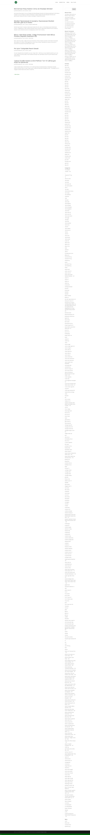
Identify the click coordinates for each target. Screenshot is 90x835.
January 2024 (67, 108)
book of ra (67, 330)
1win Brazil (67, 182)
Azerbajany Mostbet (68, 286)
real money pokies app (69, 622)
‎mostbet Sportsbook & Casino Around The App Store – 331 (70, 815)
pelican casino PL (68, 590)
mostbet (66, 505)
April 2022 (66, 140)
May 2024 (66, 102)
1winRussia (67, 196)
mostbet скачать (68, 550)
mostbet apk (67, 507)
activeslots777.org (68, 258)
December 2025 (68, 72)
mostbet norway (68, 536)
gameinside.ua (67, 419)
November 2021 (68, 149)
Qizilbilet (66, 616)
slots (66, 644)
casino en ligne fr (68, 347)
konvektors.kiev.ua (68, 463)
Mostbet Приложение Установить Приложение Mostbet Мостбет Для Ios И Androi (34, 22)
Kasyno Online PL (68, 451)
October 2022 (67, 129)
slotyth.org (67, 747)
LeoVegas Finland (68, 470)
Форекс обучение (68, 808)
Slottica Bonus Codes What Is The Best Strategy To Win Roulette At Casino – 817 (70, 678)
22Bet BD (66, 249)
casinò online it (67, 355)
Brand (66, 337)
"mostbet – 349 (68, 171)
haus (66, 435)
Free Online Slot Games (69, 22)
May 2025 (66, 85)
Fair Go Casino (67, 399)
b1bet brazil (67, 290)
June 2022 (66, 136)
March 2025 (67, 88)
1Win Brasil (31, 64)
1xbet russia (67, 235)
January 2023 (67, 124)
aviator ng (67, 283)
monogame (67, 502)
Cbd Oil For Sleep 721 (69, 368)
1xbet (66, 198)
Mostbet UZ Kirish (68, 546)
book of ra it (67, 331)
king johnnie (67, 461)
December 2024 (68, 93)
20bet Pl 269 (67, 242)
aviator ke (66, 279)
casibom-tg (67, 340)
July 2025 (66, 81)
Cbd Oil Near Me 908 (69, 370)
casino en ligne (67, 344)
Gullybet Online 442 (68, 433)
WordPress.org (67, 826)
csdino (66, 393)
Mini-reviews (67, 489)
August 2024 (67, 99)
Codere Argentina (68, 376)
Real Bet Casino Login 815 (70, 620)
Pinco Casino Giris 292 (69, 604)
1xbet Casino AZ (68, 212)
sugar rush (67, 757)
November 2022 (68, 127)
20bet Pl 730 (67, 246)
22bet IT (66, 251)
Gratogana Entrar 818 (69, 428)
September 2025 (68, 77)
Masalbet (66, 482)
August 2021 (67, 154)
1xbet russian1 (67, 239)
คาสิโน (66, 811)
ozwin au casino (68, 567)
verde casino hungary (69, 769)
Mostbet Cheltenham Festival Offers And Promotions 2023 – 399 (70, 520)
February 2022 (67, 143)
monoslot (66, 503)
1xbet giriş (67, 219)
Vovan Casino (67, 774)
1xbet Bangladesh (68, 208)
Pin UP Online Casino (69, 599)
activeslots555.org (68, 256)
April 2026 (66, 65)
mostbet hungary (68, 527)
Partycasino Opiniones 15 (69, 586)
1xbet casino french (68, 216)
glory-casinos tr (68, 421)
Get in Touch (73, 2)
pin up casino (67, 595)
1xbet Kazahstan (68, 223)
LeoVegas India (67, 471)
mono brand (67, 493)
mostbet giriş (67, 523)
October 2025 (67, 76)
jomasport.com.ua (68, 446)
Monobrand (67, 498)
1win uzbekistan (68, 194)
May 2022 (66, 138)
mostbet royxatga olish (69, 539)
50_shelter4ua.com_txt (69, 253)
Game (66, 418)
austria (66, 262)
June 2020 (66, 159)
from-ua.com (67, 414)
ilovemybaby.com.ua (68, 438)
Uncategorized (67, 762)
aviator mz (67, 281)
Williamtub (67, 33)
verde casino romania (69, 773)
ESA (65, 397)
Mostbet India (67, 530)
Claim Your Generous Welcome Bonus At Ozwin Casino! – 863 (70, 374)
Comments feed (68, 824)
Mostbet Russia (68, 541)
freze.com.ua (67, 412)
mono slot (67, 495)
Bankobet (66, 292)
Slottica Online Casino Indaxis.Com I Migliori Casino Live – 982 (70, 738)
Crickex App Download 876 (70, 390)
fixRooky (66, 56)
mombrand (67, 491)
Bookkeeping (67, 333)
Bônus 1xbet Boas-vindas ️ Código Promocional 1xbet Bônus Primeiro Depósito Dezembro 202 (34, 35)
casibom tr (67, 339)
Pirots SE (66, 607)
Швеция (66, 810)
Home (56, 2)
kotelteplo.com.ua (68, 464)
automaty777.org (68, 264)
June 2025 (66, 83)
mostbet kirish (67, 534)
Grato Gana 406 (68, 423)
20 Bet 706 (67, 240)
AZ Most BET (67, 284)
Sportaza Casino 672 (68, 752)
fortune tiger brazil (68, 410)
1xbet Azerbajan (68, 205)
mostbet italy (67, 532)
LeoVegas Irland (68, 473)
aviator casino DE (68, 271)
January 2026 (67, 70)
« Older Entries (16, 74)
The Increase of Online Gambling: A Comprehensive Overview (70, 19)
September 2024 (68, 97)
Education (66, 395)
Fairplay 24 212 (67, 401)
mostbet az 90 (67, 509)
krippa (66, 466)
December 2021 (68, 147)
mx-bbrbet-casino (68, 557)
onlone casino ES (68, 565)
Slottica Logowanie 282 (69, 723)
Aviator (66, 267)
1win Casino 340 (68, 184)
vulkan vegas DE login (69, 778)
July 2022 (66, 134)
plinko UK (66, 613)
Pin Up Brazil (67, 593)
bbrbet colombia (68, 295)
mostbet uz (67, 544)
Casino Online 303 (68, 351)
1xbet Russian (67, 237)
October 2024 (67, 95)
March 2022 (67, 141)
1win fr (66, 187)
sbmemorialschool (18, 10)
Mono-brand (67, 496)
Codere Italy (67, 378)
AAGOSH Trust (62, 2)
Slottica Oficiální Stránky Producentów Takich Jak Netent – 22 (69, 730)
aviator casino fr (68, 272)
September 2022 (68, 131)
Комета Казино (68, 799)
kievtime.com (67, 459)
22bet (66, 248)
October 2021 (67, 150)
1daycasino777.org (68, 175)
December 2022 (68, 125)
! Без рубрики (67, 169)
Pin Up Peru (67, 600)
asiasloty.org (67, 260)
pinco (66, 602)
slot (65, 642)
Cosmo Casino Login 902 (69, 386)
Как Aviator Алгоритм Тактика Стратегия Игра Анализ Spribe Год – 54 (69, 796)
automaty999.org (68, 265)
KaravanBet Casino (68, 449)
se (65, 640)
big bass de (67, 318)
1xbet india (67, 221)
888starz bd (67, 255)
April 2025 (66, 86)
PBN (66, 588)
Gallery (68, 2)
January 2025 (67, 92)
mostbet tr (67, 543)
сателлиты (67, 803)
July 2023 (66, 113)
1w (65, 176)
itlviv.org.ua (67, 444)
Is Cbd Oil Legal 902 (68, 442)
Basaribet (66, 293)
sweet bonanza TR (68, 760)
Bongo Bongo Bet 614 (69, 325)
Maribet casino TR (68, 480)
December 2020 (68, 156)
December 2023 (68, 109)
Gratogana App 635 (68, 425)
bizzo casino (67, 321)
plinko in (66, 611)
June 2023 (66, 115)
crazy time (67, 388)
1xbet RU (66, 233)
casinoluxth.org (67, 367)
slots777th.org (67, 645)
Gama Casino (67, 416)
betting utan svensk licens (69, 316)
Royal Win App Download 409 (70, 638)
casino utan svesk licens (69, 360)
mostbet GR (67, 525)
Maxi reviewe (67, 484)
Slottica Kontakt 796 (68, 721)
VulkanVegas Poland (68, 783)
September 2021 (68, 152)
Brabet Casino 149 (68, 335)
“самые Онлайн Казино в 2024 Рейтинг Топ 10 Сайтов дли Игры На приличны (35, 61)
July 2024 (66, 101)
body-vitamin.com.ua (69, 323)
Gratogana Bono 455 (69, 426)
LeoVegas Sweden (68, 475)
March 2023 (67, 120)
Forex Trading (67, 409)
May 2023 (66, 117)
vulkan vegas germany (69, 780)
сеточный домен (68, 804)
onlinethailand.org (68, 564)
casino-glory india (68, 365)
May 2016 (66, 165)
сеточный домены (68, 806)
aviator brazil (67, 269)
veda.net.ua (67, 767)
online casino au (68, 562)
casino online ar (68, 353)
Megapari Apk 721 (68, 486)
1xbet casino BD (68, 214)
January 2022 (67, 145)
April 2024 (66, 104)
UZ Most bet (67, 764)
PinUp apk (67, 606)
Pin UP (66, 591)
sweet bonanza (67, 758)
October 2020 (67, 157)
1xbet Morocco (67, 230)
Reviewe (66, 633)
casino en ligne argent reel (70, 346)
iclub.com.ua (67, 437)
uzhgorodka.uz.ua (68, 765)
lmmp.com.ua (67, 479)
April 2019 (66, 163)
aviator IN (66, 277)
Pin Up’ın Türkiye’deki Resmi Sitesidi (26, 48)
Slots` (66, 647)
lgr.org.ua (66, 477)
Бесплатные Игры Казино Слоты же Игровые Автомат (33, 9)
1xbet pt (66, 232)
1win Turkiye (67, 192)
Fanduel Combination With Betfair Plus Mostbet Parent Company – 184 (70, 404)
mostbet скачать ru (68, 552)
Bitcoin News (67, 319)
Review (66, 631)
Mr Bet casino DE (68, 553)
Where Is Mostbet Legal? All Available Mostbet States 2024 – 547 (70, 792)
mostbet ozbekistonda (33, 24)
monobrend (67, 500)
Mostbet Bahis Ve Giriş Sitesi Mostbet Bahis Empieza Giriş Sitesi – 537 (70, 516)
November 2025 (68, 74)
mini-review (67, 487)
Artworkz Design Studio (41, 832)
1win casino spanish (68, 185)
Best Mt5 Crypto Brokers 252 (70, 299)
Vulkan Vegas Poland (68, 781)
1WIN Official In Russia (69, 191)
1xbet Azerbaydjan (68, 207)
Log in (66, 821)
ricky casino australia (68, 636)
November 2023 (68, 111)
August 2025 (67, 79)
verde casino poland (68, 771)
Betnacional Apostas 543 (69, 314)
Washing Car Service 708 (69, 785)
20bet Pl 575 (67, 244)
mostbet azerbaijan (68, 511)
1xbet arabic (67, 201)
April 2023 (66, 118)
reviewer (66, 635)
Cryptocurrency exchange (69, 392)
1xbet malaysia (67, 228)
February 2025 (67, 90)
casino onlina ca (68, 349)
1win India (67, 189)
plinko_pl (66, 615)
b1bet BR (66, 288)
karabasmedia (67, 447)
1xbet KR (66, 226)
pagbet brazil (67, 584)
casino (30, 10)
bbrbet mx (67, 297)
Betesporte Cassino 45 (69, 300)
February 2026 (67, 69)
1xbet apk (66, 200)
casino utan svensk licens (69, 358)
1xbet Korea (67, 224)
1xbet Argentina (68, 203)
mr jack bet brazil (68, 555)
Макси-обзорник (68, 801)
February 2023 (67, 122)
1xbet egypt (67, 217)
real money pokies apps (69, 623)
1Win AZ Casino (68, 178)
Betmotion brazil (68, 312)
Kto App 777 (67, 468)
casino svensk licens (68, 356)
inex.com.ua (67, 440)
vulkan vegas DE (68, 776)
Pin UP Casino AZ (68, 597)
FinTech (66, 407)
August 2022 (67, 133)
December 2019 (68, 161)
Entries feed (67, 822)
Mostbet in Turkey (68, 528)
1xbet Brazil (31, 38)
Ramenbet (67, 618)
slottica (66, 649)
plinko (66, 609)
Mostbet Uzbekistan (68, 548)
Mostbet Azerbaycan (68, 512)
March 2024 (67, 106)
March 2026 (67, 67)
